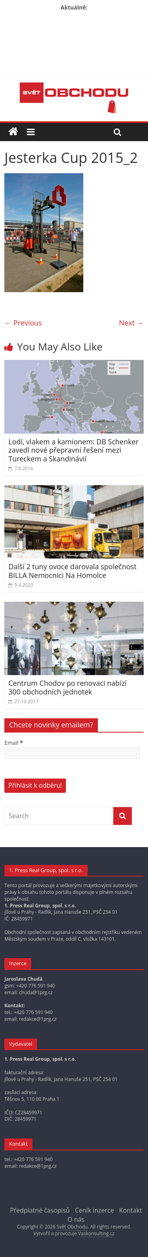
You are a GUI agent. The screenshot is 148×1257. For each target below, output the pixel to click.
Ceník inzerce (94, 1210)
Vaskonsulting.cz (96, 1233)
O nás (75, 1219)
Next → (131, 322)
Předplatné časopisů (39, 1210)
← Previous (23, 322)
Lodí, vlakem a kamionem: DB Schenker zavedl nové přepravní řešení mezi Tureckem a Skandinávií (73, 450)
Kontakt (130, 1210)
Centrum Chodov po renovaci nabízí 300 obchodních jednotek (67, 687)
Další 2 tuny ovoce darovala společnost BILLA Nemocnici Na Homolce (72, 571)
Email (13, 742)
